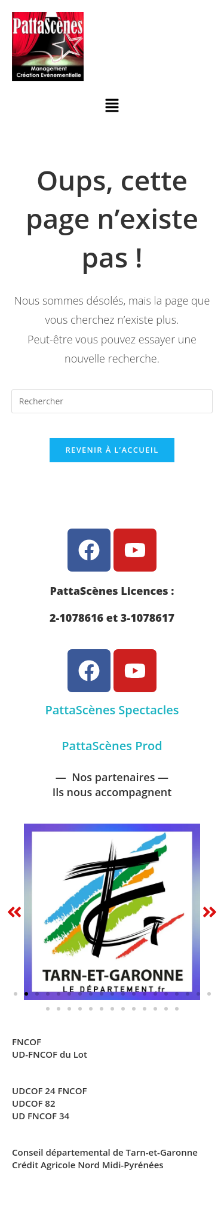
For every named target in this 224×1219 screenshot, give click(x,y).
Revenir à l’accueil (111, 449)
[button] (112, 105)
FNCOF (26, 1042)
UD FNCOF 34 (40, 1116)
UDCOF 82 (34, 1103)
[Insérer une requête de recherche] (112, 401)
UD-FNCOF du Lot (49, 1054)
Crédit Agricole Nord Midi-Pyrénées (88, 1165)
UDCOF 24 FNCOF (49, 1091)
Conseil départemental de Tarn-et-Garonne (105, 1152)
